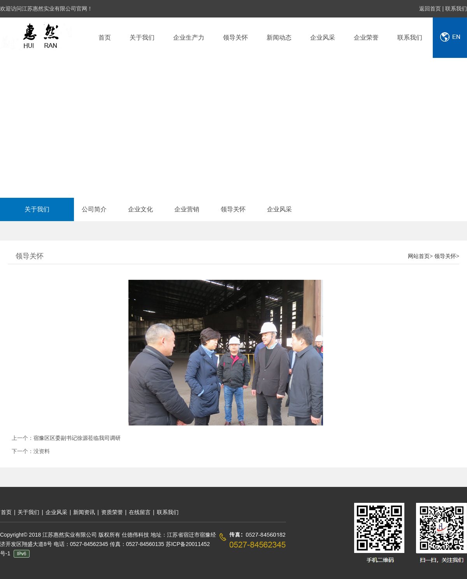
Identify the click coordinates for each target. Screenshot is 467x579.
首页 (6, 512)
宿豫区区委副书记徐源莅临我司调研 (77, 438)
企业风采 (279, 209)
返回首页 (430, 8)
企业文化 (140, 209)
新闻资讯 (84, 512)
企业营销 (186, 209)
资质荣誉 (112, 512)
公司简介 (94, 209)
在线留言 (140, 512)
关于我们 (37, 209)
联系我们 (456, 8)
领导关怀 (233, 209)
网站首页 (419, 256)
